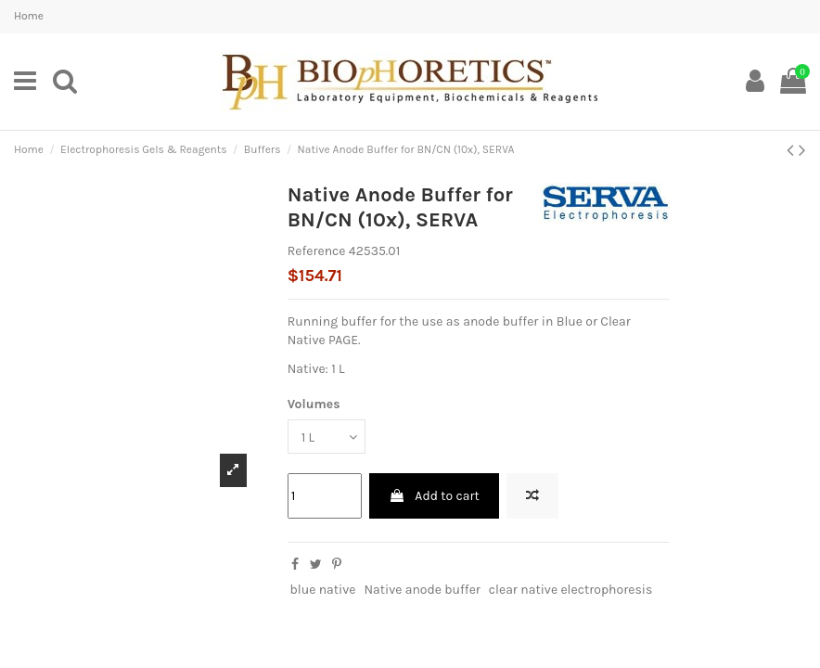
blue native (322, 589)
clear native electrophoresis (570, 589)
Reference (317, 251)
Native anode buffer (422, 589)
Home (29, 15)
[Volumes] (326, 436)
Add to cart (434, 496)
